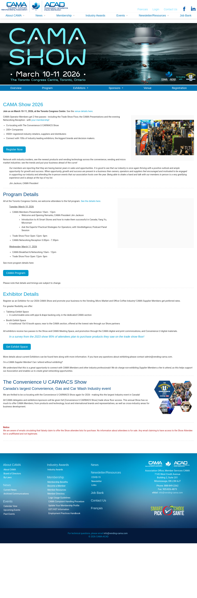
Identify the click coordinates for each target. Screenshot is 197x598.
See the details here (99, 213)
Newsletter (96, 535)
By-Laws (8, 531)
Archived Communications (16, 548)
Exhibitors (79, 88)
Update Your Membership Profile (63, 559)
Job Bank (185, 15)
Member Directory (55, 548)
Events (120, 15)
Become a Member (56, 540)
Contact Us (170, 9)
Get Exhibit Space (17, 385)
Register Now (14, 155)
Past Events (9, 568)
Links (93, 539)
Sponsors (114, 88)
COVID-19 (96, 531)
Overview (16, 88)
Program (47, 88)
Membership (64, 15)
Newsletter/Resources (152, 15)
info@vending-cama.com (171, 546)
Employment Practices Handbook (64, 567)
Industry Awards (95, 15)
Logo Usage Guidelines (59, 552)
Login (156, 9)
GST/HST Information (58, 563)
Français (97, 562)
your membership (52, 122)
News (39, 15)
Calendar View (10, 560)
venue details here (92, 112)
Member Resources (56, 544)
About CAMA (14, 15)
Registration (179, 88)
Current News (10, 544)
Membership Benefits (57, 536)
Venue (147, 88)
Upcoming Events (12, 564)
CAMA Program (15, 296)
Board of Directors (12, 527)
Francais (143, 9)
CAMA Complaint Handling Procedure (66, 555)
